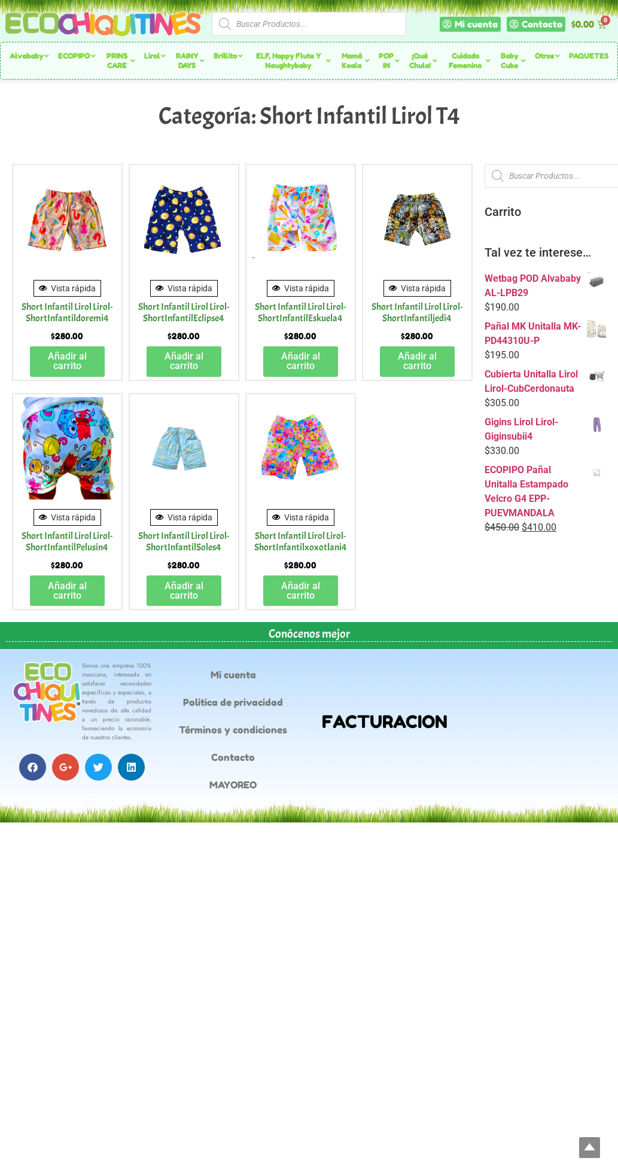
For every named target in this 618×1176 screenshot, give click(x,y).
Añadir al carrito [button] (67, 361)
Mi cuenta (233, 675)
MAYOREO (233, 785)
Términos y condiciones (233, 730)
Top (589, 1147)
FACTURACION (384, 721)
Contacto (233, 757)
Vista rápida (67, 288)
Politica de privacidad (233, 702)
